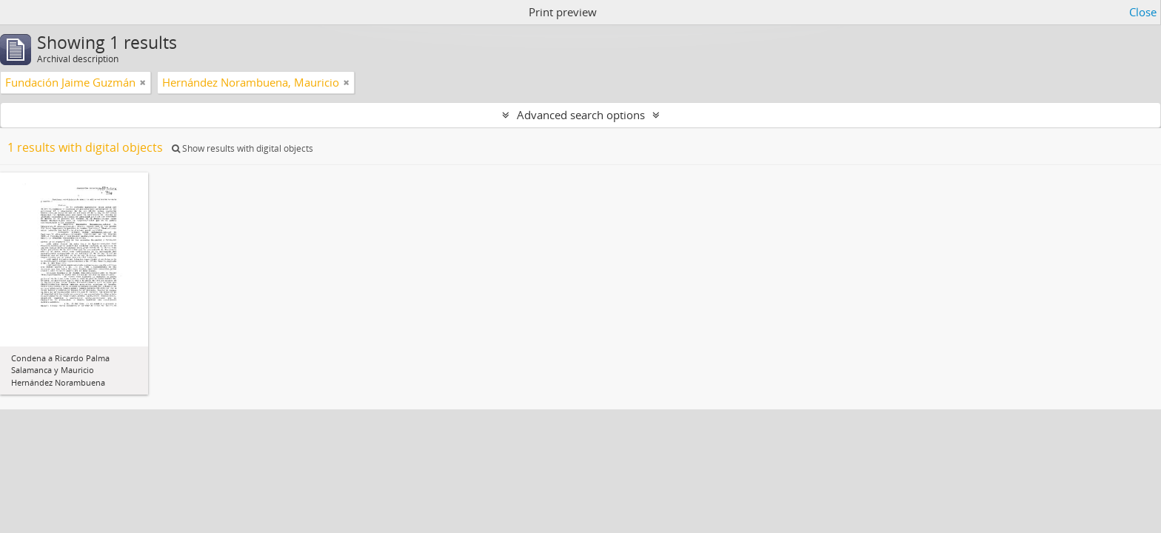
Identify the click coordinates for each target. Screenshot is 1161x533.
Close (1143, 11)
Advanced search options (581, 114)
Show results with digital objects (242, 148)
